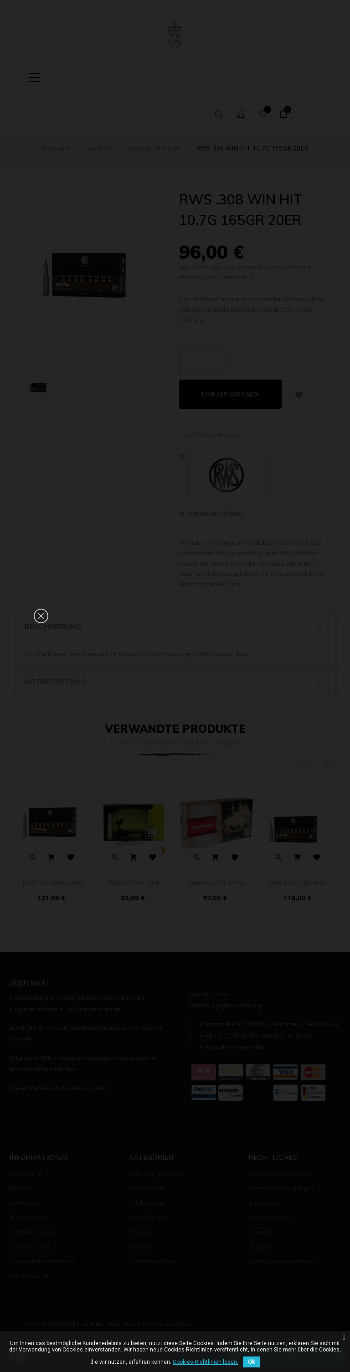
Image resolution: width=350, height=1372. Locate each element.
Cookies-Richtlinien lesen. (205, 1362)
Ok (251, 1362)
